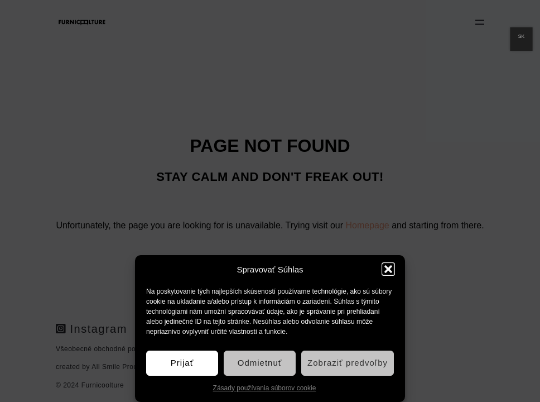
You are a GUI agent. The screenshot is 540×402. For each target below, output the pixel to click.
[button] (388, 269)
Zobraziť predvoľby (347, 362)
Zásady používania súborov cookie (264, 388)
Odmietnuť (260, 362)
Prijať (182, 362)
